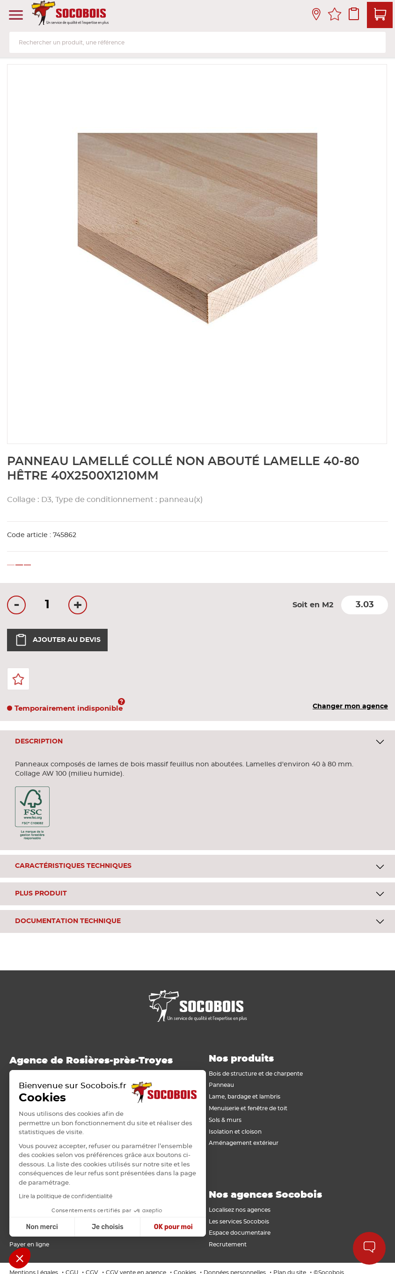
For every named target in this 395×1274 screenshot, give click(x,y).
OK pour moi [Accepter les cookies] (130, 1227)
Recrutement (228, 1244)
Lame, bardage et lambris (244, 1096)
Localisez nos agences (240, 1210)
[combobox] (197, 42)
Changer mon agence (350, 706)
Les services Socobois (239, 1221)
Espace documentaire (240, 1233)
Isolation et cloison (235, 1132)
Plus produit (41, 893)
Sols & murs (225, 1120)
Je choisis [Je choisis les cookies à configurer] (64, 1227)
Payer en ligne (29, 1244)
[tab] (197, 741)
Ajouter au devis (57, 640)
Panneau (221, 1085)
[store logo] (71, 15)
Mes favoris (335, 15)
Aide (369, 1248)
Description (39, 741)
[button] (19, 1258)
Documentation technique (68, 921)
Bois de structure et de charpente (256, 1074)
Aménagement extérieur (243, 1143)
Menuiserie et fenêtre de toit (248, 1108)
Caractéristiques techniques (73, 866)
